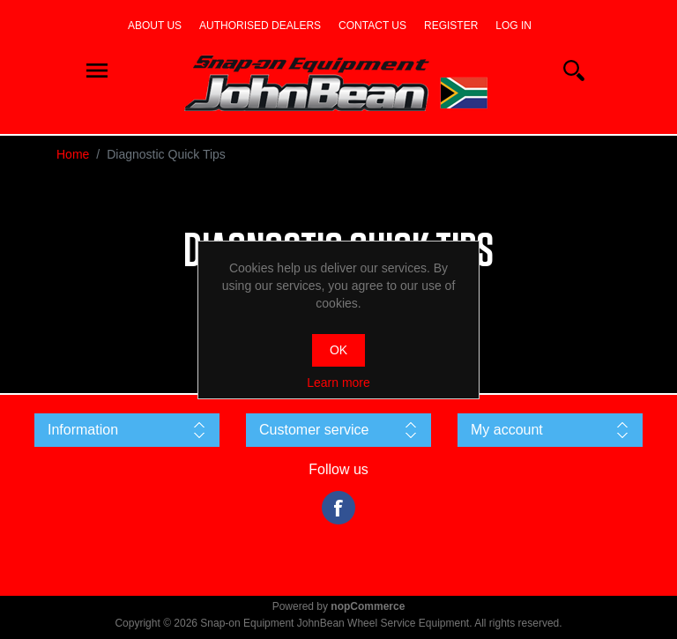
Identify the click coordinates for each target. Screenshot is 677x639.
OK (338, 350)
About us (155, 25)
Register (451, 25)
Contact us (372, 25)
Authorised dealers (260, 25)
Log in (513, 25)
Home (72, 154)
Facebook (338, 507)
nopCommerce (368, 606)
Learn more (338, 382)
